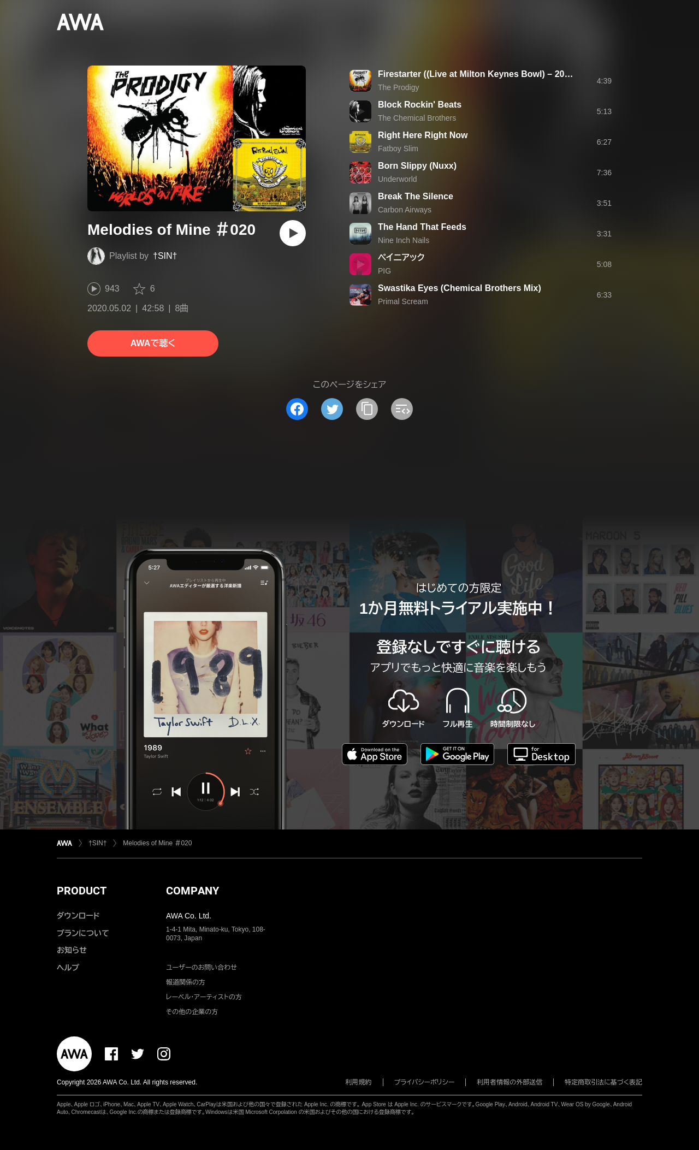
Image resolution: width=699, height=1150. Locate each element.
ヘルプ (68, 967)
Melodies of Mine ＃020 (157, 843)
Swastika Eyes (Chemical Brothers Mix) (459, 288)
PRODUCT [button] (81, 890)
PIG (384, 270)
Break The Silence (415, 196)
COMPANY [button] (192, 890)
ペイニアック (401, 257)
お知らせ (72, 950)
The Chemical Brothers (417, 118)
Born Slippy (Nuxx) (417, 165)
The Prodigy (398, 87)
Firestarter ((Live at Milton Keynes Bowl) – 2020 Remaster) (498, 74)
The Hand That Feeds (422, 227)
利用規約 (359, 1082)
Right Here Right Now (422, 135)
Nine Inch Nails (403, 240)
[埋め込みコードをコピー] (402, 409)
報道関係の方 (185, 982)
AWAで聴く (153, 343)
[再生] (293, 233)
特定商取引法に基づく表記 (603, 1082)
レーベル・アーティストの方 (204, 997)
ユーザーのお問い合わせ (201, 967)
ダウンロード (78, 915)
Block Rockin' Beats (419, 104)
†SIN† (165, 255)
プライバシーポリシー (424, 1082)
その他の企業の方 (192, 1012)
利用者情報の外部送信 (509, 1082)
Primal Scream (403, 301)
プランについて (83, 933)
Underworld (397, 179)
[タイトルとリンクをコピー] (367, 409)
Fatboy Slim (398, 148)
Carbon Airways (404, 209)
